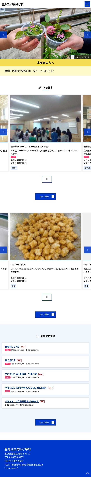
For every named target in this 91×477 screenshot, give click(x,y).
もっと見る (44, 196)
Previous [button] (3, 34)
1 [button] (77, 57)
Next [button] (87, 34)
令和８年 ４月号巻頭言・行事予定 (22, 401)
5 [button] (88, 57)
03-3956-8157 (16, 457)
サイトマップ (12, 468)
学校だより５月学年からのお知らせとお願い (26, 387)
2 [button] (80, 57)
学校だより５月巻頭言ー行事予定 (21, 373)
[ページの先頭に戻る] (87, 473)
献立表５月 (10, 360)
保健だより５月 (12, 346)
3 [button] (82, 57)
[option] (45, 33)
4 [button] (85, 57)
